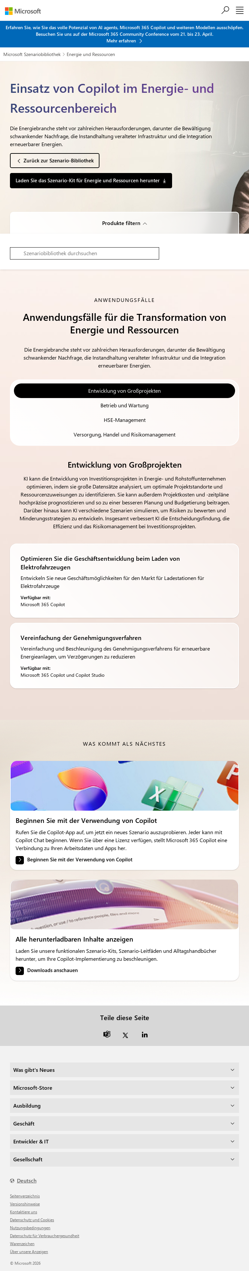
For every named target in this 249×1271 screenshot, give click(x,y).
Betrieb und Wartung (124, 405)
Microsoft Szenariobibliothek (32, 54)
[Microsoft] (25, 11)
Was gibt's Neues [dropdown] (34, 1069)
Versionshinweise (25, 1203)
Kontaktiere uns (23, 1211)
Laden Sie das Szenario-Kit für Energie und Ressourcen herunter (88, 180)
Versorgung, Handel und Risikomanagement (124, 434)
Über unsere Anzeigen (29, 1251)
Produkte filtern (121, 222)
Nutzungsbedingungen (30, 1227)
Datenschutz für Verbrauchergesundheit (44, 1235)
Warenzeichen (22, 1243)
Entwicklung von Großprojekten (124, 390)
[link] (124, 786)
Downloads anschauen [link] (52, 970)
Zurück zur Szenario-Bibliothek (59, 160)
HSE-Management (125, 419)
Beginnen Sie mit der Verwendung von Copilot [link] (79, 859)
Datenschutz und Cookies (32, 1219)
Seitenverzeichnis (25, 1195)
